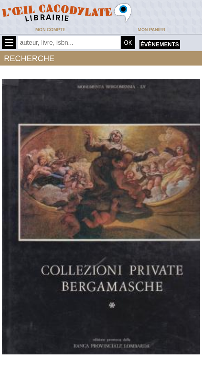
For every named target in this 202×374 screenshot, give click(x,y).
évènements (160, 44)
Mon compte (50, 29)
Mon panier (151, 29)
